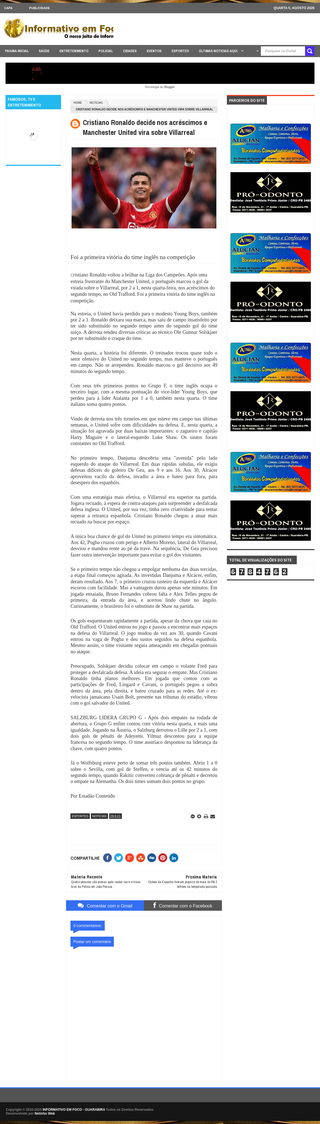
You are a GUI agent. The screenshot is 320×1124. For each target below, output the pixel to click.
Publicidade (39, 8)
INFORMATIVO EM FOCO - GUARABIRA (74, 1110)
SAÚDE (44, 51)
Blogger (169, 87)
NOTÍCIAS (96, 102)
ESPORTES (180, 51)
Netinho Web (45, 1113)
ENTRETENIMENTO (73, 51)
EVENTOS (154, 51)
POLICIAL (105, 51)
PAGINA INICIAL (17, 51)
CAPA (8, 8)
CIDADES (130, 51)
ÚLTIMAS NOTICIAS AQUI (218, 51)
